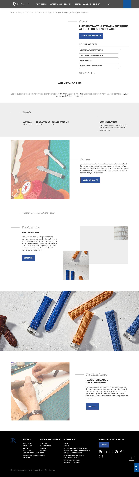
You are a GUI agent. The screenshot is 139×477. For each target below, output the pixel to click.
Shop (20, 12)
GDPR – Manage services (71, 457)
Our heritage (44, 443)
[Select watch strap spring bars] (98, 66)
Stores (78, 4)
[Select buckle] (98, 61)
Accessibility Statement (72, 462)
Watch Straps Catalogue (31, 453)
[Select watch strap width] (98, 50)
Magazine (43, 448)
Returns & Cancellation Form (73, 453)
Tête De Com (50, 470)
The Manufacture (46, 446)
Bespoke (67, 4)
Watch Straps (29, 12)
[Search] (117, 4)
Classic (39, 12)
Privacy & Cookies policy (72, 460)
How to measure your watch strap (75, 448)
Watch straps (42, 4)
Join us (42, 455)
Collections (27, 457)
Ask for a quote (90, 180)
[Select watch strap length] (98, 55)
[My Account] (109, 4)
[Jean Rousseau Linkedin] (104, 451)
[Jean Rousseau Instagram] (109, 451)
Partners (43, 450)
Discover (28, 258)
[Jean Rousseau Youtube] (107, 451)
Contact (96, 4)
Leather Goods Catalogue (31, 455)
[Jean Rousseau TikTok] (121, 451)
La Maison (87, 4)
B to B (42, 453)
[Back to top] (131, 458)
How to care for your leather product (77, 450)
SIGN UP (104, 445)
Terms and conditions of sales (74, 455)
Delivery (66, 446)
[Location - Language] (113, 4)
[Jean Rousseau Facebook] (112, 451)
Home (13, 12)
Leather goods (56, 4)
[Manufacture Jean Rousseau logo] (21, 4)
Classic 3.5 (48, 12)
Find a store (27, 450)
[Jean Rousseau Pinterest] (116, 451)
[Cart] (105, 4)
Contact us (84, 73)
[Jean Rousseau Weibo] (124, 451)
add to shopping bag (91, 36)
